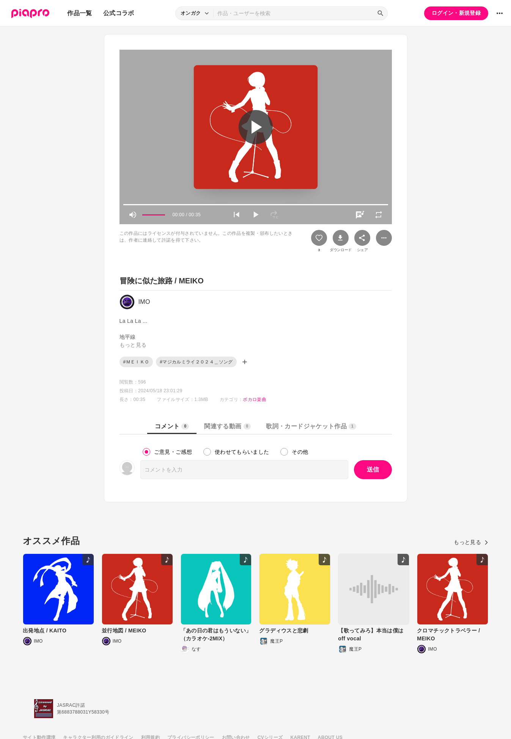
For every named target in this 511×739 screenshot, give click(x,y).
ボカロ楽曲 (254, 399)
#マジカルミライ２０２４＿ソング (196, 362)
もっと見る (471, 542)
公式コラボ (118, 13)
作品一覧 (79, 13)
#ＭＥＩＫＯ (136, 362)
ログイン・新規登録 (456, 13)
